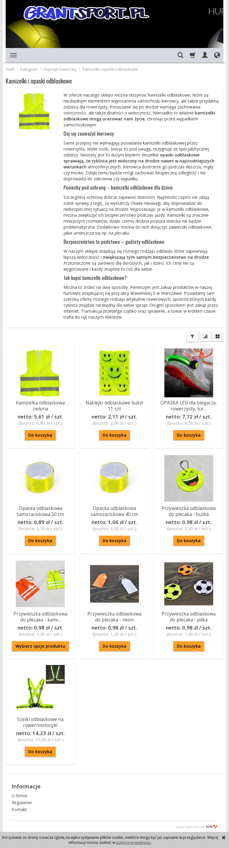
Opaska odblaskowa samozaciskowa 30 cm (40, 511)
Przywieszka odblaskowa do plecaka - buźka (189, 511)
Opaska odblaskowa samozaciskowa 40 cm (114, 511)
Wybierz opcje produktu (40, 646)
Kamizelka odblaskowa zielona (40, 405)
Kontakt (19, 808)
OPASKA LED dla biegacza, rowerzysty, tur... (188, 405)
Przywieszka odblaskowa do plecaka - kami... (40, 616)
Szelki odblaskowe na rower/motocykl (40, 722)
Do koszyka (40, 435)
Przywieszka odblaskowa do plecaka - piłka (189, 616)
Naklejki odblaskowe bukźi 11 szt (114, 405)
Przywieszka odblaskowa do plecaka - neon (114, 616)
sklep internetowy (196, 826)
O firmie (19, 795)
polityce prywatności (133, 842)
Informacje (26, 786)
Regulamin (22, 801)
